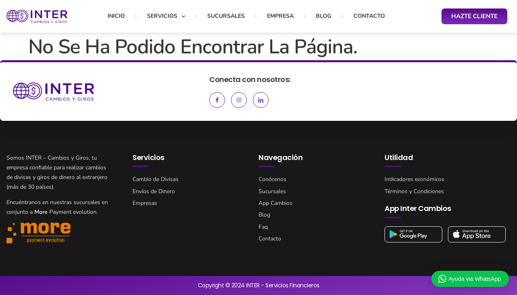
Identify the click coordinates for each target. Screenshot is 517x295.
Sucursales (226, 16)
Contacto (369, 16)
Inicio (116, 16)
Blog (323, 16)
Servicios (166, 17)
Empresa (280, 16)
